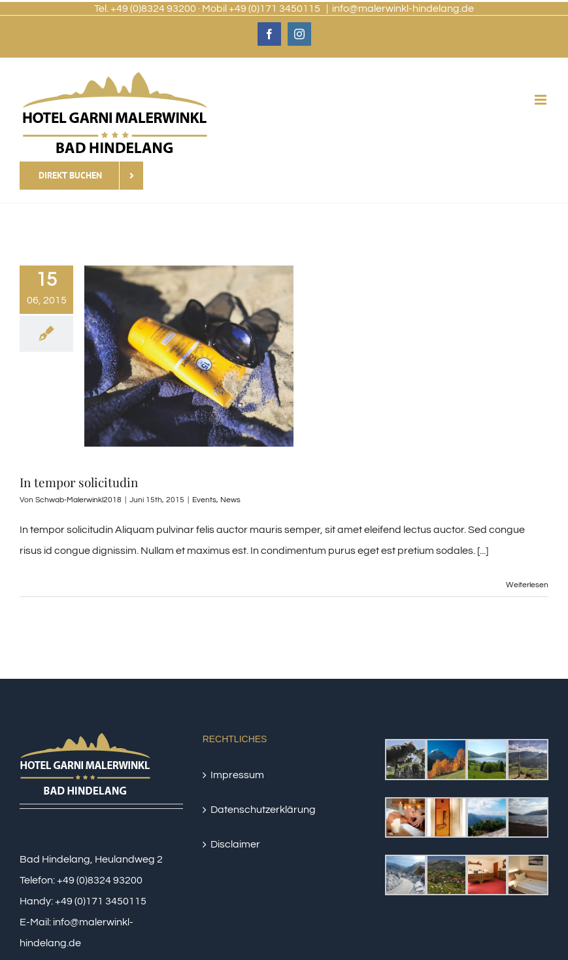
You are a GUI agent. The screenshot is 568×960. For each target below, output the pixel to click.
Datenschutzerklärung (263, 809)
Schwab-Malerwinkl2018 (78, 500)
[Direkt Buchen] (81, 176)
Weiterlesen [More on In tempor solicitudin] (527, 585)
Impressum (237, 775)
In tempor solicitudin (79, 481)
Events (204, 500)
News (230, 500)
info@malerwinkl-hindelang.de (403, 8)
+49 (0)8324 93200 (99, 880)
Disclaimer (235, 844)
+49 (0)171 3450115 (100, 901)
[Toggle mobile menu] (541, 100)
